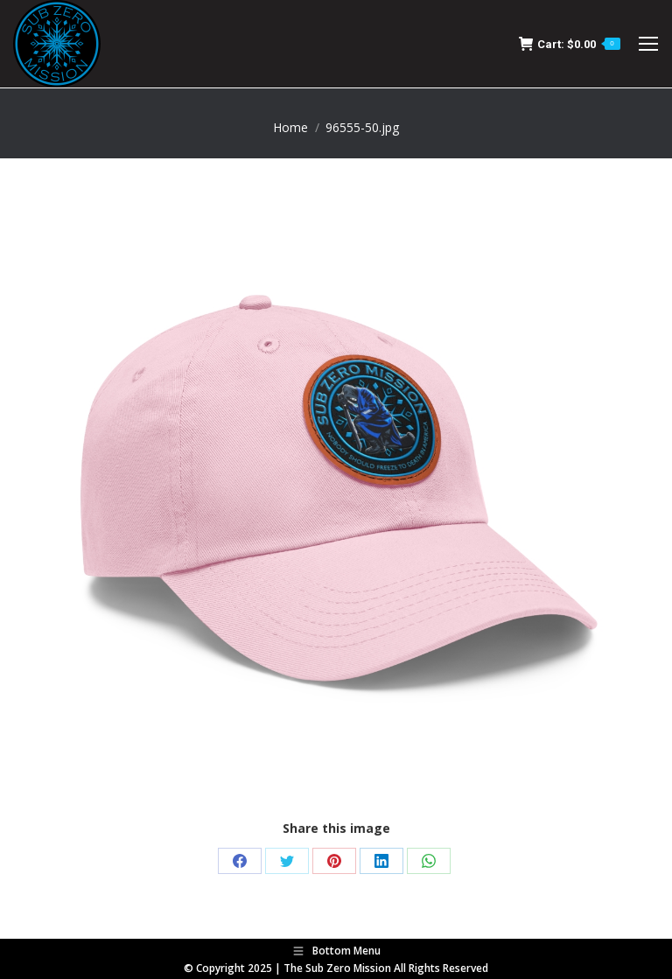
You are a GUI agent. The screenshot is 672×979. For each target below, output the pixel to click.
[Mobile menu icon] (648, 43)
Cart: (569, 44)
